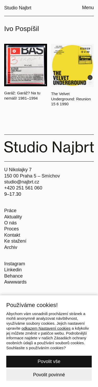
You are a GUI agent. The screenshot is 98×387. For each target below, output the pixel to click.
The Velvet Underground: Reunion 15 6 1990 (71, 98)
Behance (13, 276)
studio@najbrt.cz (21, 182)
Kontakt (12, 235)
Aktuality (13, 216)
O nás (10, 222)
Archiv (10, 247)
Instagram (14, 263)
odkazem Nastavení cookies (46, 328)
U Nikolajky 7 (18, 169)
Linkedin (13, 269)
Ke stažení (15, 241)
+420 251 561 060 (23, 188)
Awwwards (15, 282)
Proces (11, 228)
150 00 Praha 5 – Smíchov (32, 176)
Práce (10, 210)
